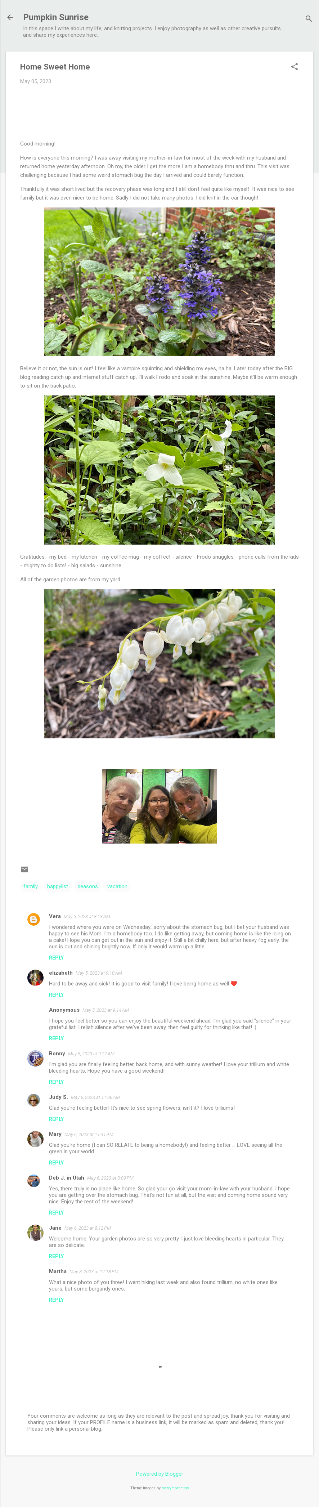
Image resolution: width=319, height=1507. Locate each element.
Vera (55, 916)
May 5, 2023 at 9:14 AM (105, 1010)
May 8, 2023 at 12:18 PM (93, 1271)
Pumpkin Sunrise (56, 17)
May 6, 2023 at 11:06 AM (95, 1097)
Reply (56, 958)
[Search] (309, 20)
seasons (87, 886)
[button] (294, 67)
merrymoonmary (175, 1488)
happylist (57, 886)
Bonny (57, 1053)
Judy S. (58, 1097)
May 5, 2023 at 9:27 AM (91, 1053)
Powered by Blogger (159, 1474)
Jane (55, 1228)
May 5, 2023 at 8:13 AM (87, 916)
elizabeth (61, 973)
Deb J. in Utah (66, 1178)
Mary (55, 1134)
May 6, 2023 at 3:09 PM (110, 1178)
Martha (58, 1271)
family (30, 886)
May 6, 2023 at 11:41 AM (88, 1134)
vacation (117, 886)
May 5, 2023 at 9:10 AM (99, 973)
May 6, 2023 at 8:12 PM (87, 1228)
